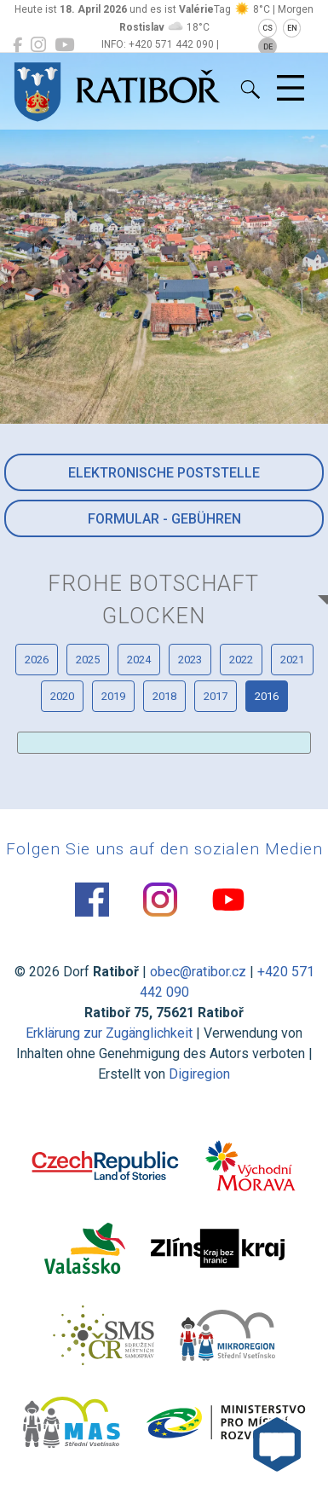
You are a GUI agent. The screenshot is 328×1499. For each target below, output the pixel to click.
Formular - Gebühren (164, 519)
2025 (88, 659)
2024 (139, 659)
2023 (190, 659)
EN (292, 28)
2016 (267, 696)
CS (267, 28)
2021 (292, 659)
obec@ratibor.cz (198, 972)
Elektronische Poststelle (164, 473)
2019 (113, 696)
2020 (62, 696)
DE (268, 47)
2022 (241, 659)
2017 (215, 696)
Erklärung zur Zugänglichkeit (109, 1033)
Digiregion (199, 1074)
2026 (37, 659)
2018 (164, 696)
